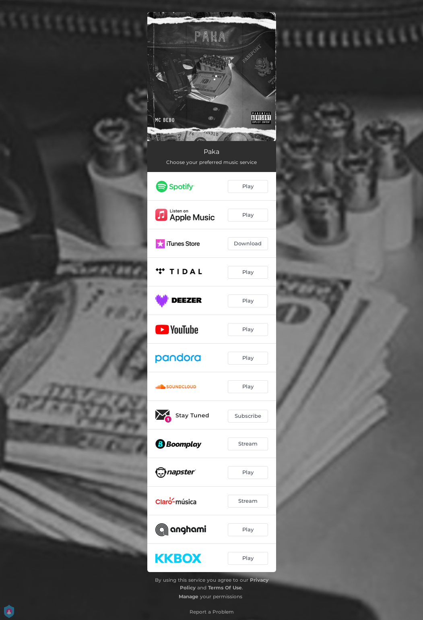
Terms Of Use (225, 588)
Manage (188, 596)
